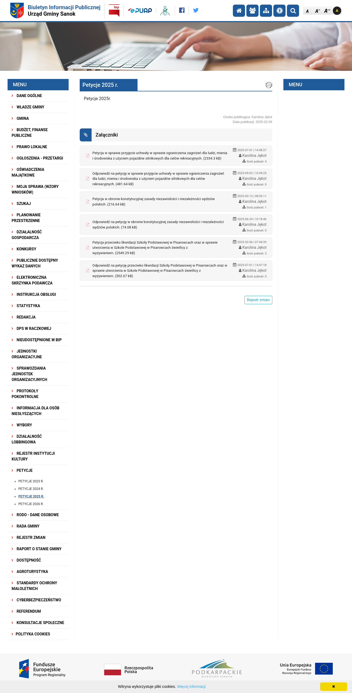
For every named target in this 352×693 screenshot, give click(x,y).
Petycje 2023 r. (31, 481)
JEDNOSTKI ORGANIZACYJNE (27, 354)
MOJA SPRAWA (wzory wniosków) (35, 189)
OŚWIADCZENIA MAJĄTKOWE (28, 172)
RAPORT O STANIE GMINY (37, 549)
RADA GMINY (25, 526)
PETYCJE (22, 470)
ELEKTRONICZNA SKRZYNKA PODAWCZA (32, 280)
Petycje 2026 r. (31, 504)
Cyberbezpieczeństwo (36, 600)
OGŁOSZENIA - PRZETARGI (37, 158)
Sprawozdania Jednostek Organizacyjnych (29, 374)
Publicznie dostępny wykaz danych (35, 263)
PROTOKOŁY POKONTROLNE (25, 394)
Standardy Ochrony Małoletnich (34, 586)
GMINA (20, 118)
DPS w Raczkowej (31, 328)
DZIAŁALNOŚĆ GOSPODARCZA (27, 235)
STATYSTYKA (26, 306)
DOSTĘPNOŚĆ (26, 560)
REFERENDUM (26, 611)
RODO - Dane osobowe (35, 515)
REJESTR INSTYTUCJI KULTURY (33, 456)
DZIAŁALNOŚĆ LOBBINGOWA (27, 439)
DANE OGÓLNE (27, 96)
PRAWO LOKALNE (29, 147)
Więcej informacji (191, 686)
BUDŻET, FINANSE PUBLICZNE (30, 133)
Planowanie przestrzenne (26, 218)
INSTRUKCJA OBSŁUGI (34, 294)
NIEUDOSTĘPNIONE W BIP (37, 340)
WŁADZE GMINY (28, 107)
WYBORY (22, 425)
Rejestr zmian (28, 537)
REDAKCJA (24, 317)
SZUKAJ (21, 203)
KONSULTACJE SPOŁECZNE (38, 623)
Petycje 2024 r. (31, 489)
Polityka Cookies (31, 634)
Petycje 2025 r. (31, 496)
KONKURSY (24, 249)
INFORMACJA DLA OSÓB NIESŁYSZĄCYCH (35, 411)
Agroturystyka (30, 571)
